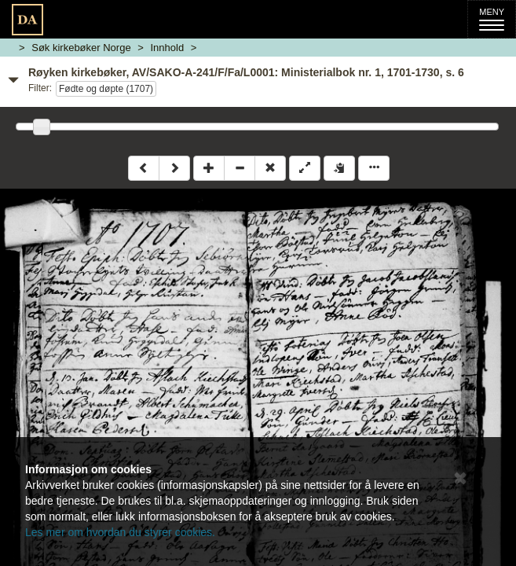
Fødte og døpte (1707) (106, 88)
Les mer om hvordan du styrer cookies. (120, 532)
